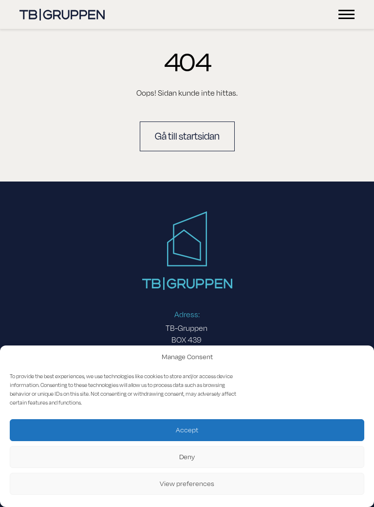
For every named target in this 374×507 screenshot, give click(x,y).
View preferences (187, 483)
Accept (187, 430)
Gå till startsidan (187, 136)
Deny (187, 457)
